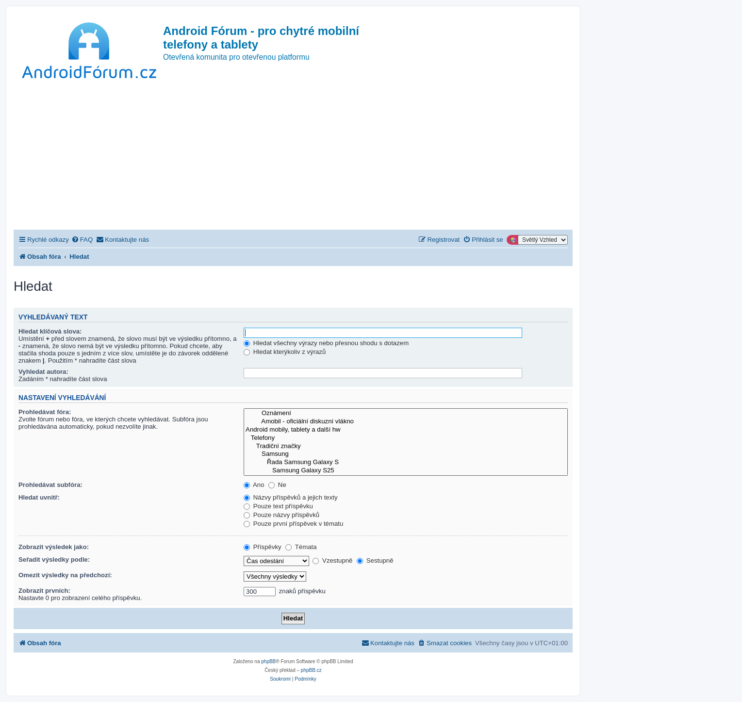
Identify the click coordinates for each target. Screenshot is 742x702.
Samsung (406, 454)
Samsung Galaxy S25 (406, 471)
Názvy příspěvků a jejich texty (290, 497)
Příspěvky (262, 547)
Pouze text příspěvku (278, 506)
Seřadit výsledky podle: (54, 559)
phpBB (268, 661)
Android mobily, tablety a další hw (406, 430)
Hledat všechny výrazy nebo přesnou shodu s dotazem (326, 343)
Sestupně (375, 560)
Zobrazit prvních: (44, 590)
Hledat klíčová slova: (50, 331)
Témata (300, 547)
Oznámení (406, 413)
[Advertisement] (293, 157)
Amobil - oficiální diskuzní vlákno (406, 422)
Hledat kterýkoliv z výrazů (285, 351)
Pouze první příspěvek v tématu (293, 523)
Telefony (406, 438)
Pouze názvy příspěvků (281, 514)
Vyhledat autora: (43, 371)
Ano (254, 484)
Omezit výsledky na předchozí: (65, 575)
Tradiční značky (406, 446)
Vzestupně (332, 560)
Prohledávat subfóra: (50, 484)
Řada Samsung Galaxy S (406, 462)
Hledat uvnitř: (39, 497)
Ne (277, 484)
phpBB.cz (311, 670)
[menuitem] (82, 240)
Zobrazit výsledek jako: (53, 547)
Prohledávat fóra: (44, 412)
